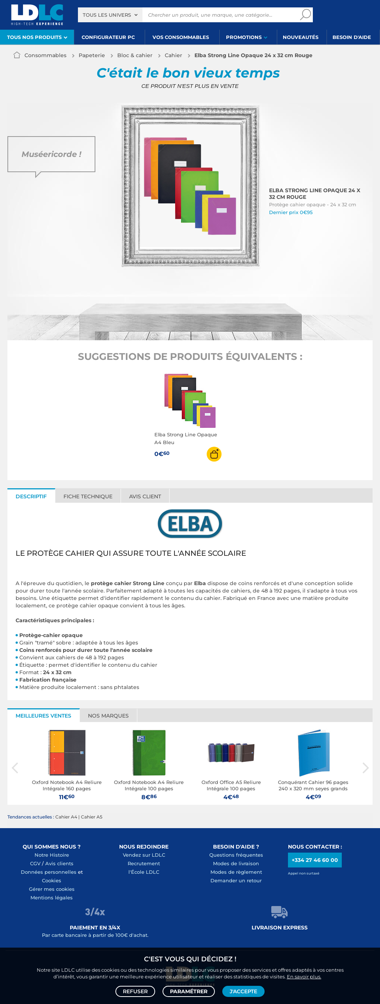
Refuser (135, 991)
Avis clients (59, 863)
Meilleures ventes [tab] (43, 715)
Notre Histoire (52, 855)
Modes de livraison (236, 863)
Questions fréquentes (236, 855)
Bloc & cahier (135, 55)
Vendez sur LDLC (144, 855)
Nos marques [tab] (108, 715)
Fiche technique (87, 496)
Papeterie (92, 55)
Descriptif (31, 496)
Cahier (173, 55)
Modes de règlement (236, 872)
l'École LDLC (143, 872)
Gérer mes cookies (52, 889)
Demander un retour (236, 880)
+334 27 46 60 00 (315, 860)
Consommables (45, 55)
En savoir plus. (304, 977)
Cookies (51, 880)
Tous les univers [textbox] (107, 15)
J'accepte (243, 991)
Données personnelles (48, 872)
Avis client (145, 496)
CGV (35, 863)
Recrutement (144, 863)
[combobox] (110, 14)
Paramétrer (188, 991)
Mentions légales (51, 897)
